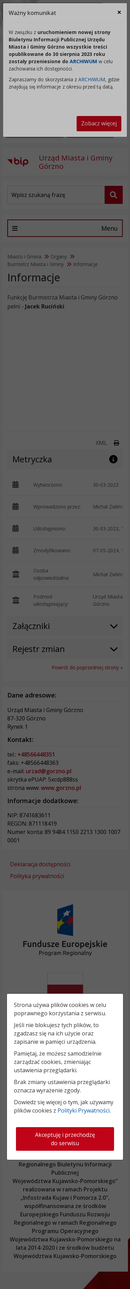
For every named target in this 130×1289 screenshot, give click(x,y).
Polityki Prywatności (84, 1110)
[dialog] (65, 644)
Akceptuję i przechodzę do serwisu (65, 1139)
